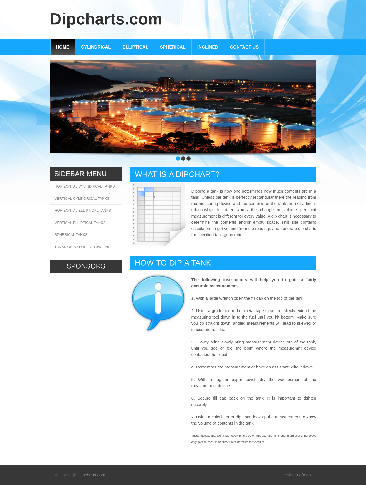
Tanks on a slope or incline (82, 247)
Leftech (304, 475)
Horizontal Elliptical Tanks (83, 210)
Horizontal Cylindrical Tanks (85, 186)
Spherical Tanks (71, 235)
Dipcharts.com (92, 475)
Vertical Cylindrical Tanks (82, 198)
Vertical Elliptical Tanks (80, 223)
